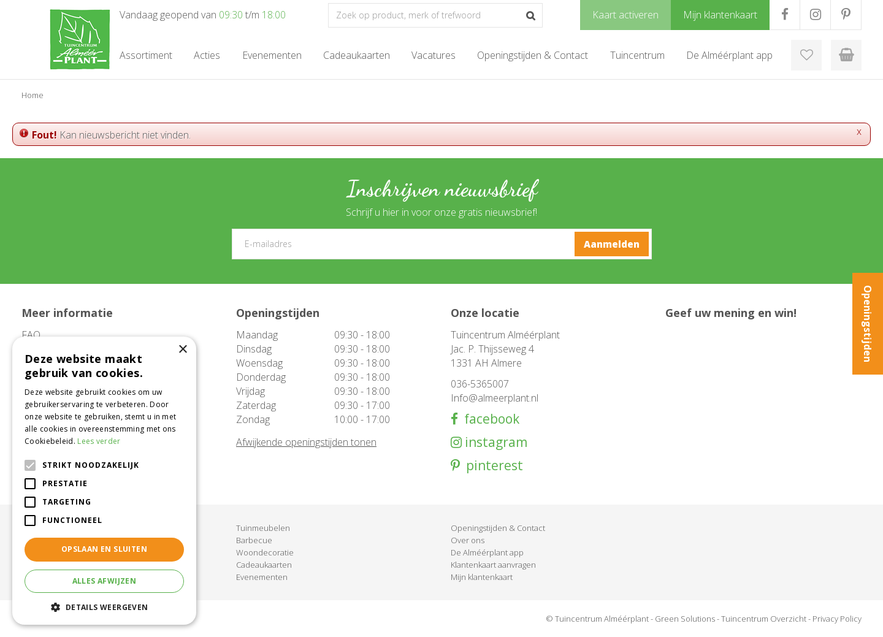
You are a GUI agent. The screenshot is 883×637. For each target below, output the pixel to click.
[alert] (104, 481)
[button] (104, 606)
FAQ (30, 334)
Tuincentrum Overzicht (763, 618)
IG (815, 14)
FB (785, 14)
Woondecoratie (265, 552)
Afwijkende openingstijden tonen (306, 442)
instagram (494, 442)
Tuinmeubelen (263, 528)
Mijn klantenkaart (482, 577)
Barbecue (254, 540)
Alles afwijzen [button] (104, 581)
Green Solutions (685, 618)
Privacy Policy (837, 618)
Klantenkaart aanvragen (493, 565)
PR (846, 14)
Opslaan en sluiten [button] (104, 549)
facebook (488, 419)
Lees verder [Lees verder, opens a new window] (98, 441)
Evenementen (262, 577)
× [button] (182, 349)
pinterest (491, 465)
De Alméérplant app (487, 552)
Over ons (467, 540)
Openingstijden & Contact (498, 528)
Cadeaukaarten (264, 565)
